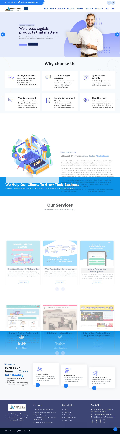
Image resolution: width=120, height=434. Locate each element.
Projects (88, 8)
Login (106, 8)
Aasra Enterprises (11, 431)
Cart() (112, 8)
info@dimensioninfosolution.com (30, 2)
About (52, 8)
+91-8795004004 (12, 2)
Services (61, 8)
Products (98, 8)
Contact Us (70, 8)
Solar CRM (80, 8)
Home (46, 8)
